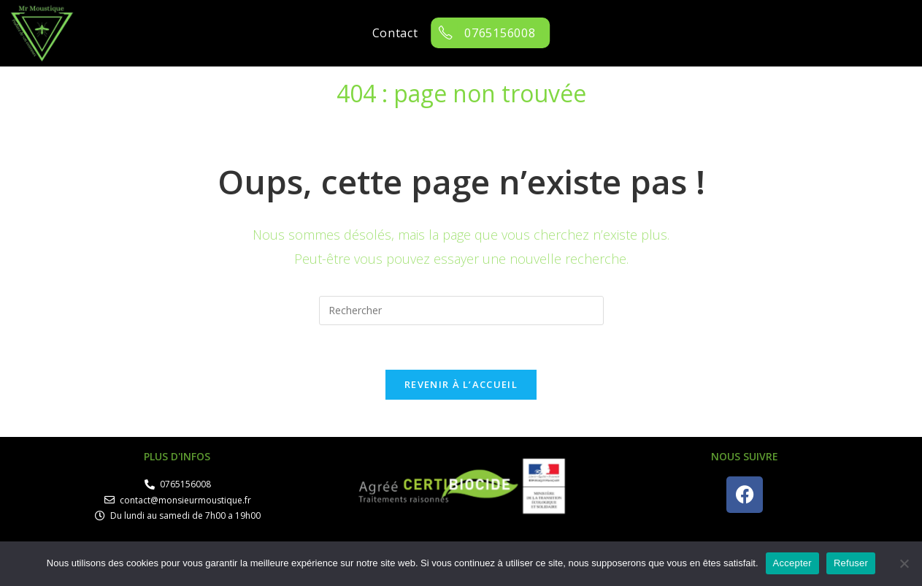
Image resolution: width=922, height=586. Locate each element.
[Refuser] (903, 563)
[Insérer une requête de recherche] (461, 310)
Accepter (792, 563)
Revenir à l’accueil (461, 384)
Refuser (851, 563)
